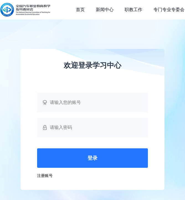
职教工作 (133, 9)
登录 (92, 158)
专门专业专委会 (168, 9)
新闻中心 (105, 9)
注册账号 (45, 176)
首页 (80, 9)
